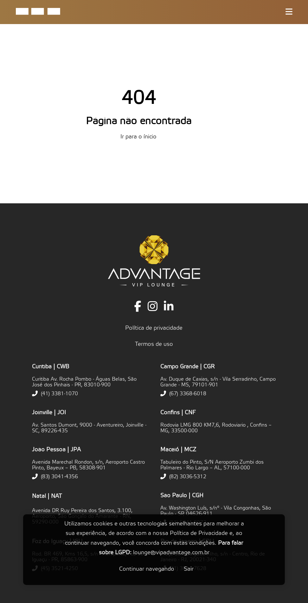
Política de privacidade (154, 328)
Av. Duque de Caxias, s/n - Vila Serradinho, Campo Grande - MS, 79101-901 (218, 382)
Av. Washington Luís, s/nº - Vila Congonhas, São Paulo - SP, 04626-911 (215, 511)
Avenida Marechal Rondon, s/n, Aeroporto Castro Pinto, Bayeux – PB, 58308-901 (88, 465)
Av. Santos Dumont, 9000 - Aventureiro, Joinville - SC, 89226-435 (89, 428)
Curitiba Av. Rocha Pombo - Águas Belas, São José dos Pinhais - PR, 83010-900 (84, 382)
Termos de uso (154, 344)
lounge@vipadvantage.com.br (171, 552)
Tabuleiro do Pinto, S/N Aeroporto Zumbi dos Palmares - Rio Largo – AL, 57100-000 (212, 465)
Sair (189, 569)
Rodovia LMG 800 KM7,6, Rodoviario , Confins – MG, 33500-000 (216, 428)
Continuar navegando (146, 569)
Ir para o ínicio (138, 136)
